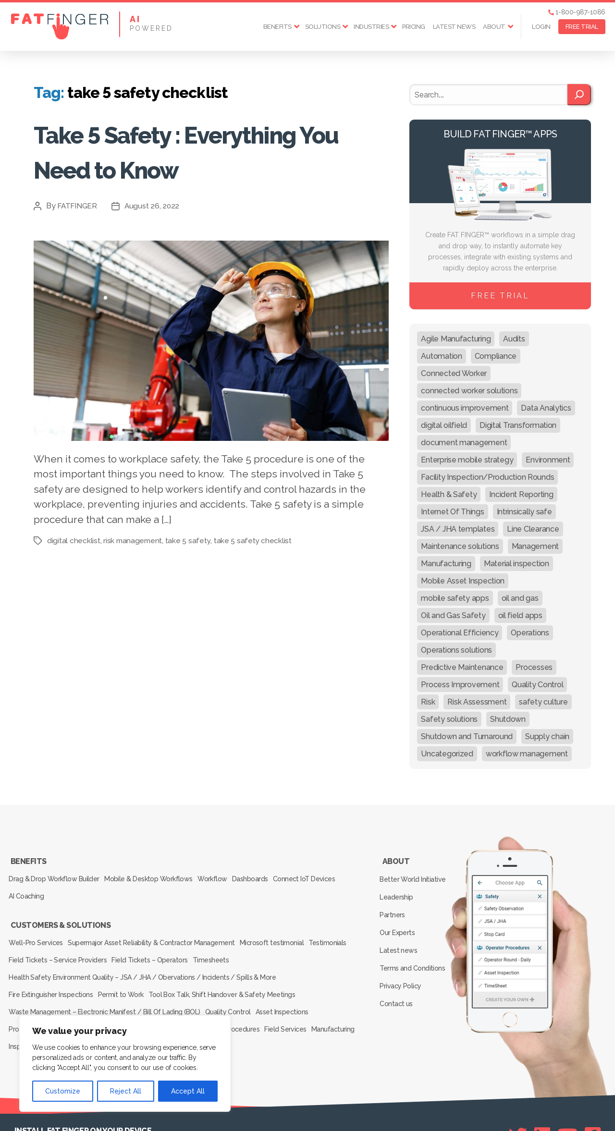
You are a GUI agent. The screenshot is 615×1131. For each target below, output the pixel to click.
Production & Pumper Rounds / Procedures (75, 993)
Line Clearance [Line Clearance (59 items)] (533, 529)
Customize (62, 1091)
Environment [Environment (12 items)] (548, 459)
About (494, 26)
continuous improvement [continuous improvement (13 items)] (464, 408)
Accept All (188, 1091)
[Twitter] (518, 1093)
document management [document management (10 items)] (464, 442)
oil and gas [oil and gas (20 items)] (520, 598)
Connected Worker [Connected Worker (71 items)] (454, 373)
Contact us (398, 971)
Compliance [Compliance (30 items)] (496, 356)
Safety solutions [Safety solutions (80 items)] (449, 719)
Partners (394, 901)
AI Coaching (28, 886)
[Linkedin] (542, 1093)
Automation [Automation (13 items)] (441, 356)
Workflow (224, 873)
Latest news (454, 26)
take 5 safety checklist (254, 540)
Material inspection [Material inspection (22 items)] (516, 563)
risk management (133, 540)
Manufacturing (32, 1006)
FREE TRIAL (582, 26)
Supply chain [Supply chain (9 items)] (547, 736)
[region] (125, 1063)
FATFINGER (78, 205)
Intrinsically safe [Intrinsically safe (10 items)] (524, 511)
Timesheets (271, 939)
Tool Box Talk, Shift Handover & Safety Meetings (233, 966)
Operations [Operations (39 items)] (530, 632)
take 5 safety (189, 540)
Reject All (125, 1091)
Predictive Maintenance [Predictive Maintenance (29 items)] (462, 667)
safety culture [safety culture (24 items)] (543, 701)
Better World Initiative (414, 873)
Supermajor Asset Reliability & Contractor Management (158, 925)
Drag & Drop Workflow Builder (55, 873)
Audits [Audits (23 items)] (514, 338)
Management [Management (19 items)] (535, 546)
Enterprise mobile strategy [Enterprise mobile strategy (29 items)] (467, 459)
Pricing (413, 26)
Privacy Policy (402, 957)
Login (541, 26)
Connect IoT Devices (327, 873)
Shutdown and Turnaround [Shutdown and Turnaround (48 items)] (467, 736)
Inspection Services (93, 1006)
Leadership (398, 887)
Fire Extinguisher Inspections (52, 966)
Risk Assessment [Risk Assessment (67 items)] (476, 701)
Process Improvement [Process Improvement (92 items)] (460, 684)
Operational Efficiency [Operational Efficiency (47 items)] (459, 632)
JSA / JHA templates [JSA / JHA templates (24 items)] (457, 529)
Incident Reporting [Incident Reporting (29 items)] (521, 494)
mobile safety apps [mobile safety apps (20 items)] (455, 598)
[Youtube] (567, 1093)
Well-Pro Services (37, 925)
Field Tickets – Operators (204, 939)
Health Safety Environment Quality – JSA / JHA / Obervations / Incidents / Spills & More (142, 952)
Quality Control (232, 979)
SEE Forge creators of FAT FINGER (381, 1110)
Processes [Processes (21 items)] (534, 667)
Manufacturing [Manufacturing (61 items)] (446, 563)
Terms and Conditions (414, 943)
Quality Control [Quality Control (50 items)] (537, 684)
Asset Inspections (293, 979)
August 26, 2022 (154, 205)
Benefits (277, 26)
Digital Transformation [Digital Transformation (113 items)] (518, 425)
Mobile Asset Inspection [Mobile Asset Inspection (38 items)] (462, 580)
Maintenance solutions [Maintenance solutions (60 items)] (460, 546)
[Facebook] (593, 1093)
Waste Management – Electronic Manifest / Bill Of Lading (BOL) (105, 979)
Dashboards (268, 873)
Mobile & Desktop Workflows (154, 873)
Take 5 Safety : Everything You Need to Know (208, 150)
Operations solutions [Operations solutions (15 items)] (456, 650)
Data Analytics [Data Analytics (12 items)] (546, 408)
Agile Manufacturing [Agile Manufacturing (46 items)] (456, 338)
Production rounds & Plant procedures (207, 993)
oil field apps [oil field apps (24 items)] (520, 615)
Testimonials (29, 939)
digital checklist (73, 540)
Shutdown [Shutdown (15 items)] (508, 719)
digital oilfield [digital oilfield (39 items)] (444, 425)
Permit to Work (127, 966)
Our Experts (399, 915)
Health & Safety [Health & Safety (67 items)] (449, 494)
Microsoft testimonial (282, 925)
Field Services (296, 993)
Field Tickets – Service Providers (108, 939)
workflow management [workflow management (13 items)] (527, 753)
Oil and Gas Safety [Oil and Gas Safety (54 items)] (453, 615)
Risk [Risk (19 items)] (428, 701)
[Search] (579, 94)
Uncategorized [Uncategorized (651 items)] (447, 753)
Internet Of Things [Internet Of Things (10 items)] (452, 511)
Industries (371, 26)
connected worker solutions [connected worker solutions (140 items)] (469, 390)
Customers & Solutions (60, 912)
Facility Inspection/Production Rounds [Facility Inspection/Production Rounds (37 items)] (487, 477)
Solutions (323, 26)
